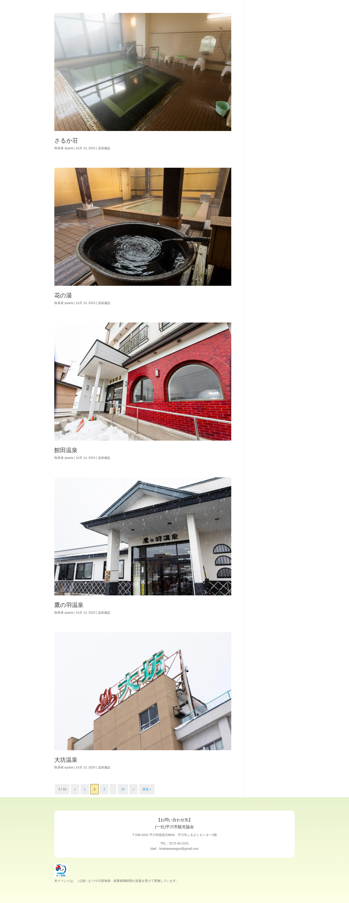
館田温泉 (65, 450)
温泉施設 (104, 148)
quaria (69, 148)
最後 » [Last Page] (146, 789)
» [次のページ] (133, 789)
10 (123, 789)
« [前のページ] (75, 789)
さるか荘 (66, 140)
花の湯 (63, 295)
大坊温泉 (65, 759)
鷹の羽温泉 (68, 605)
